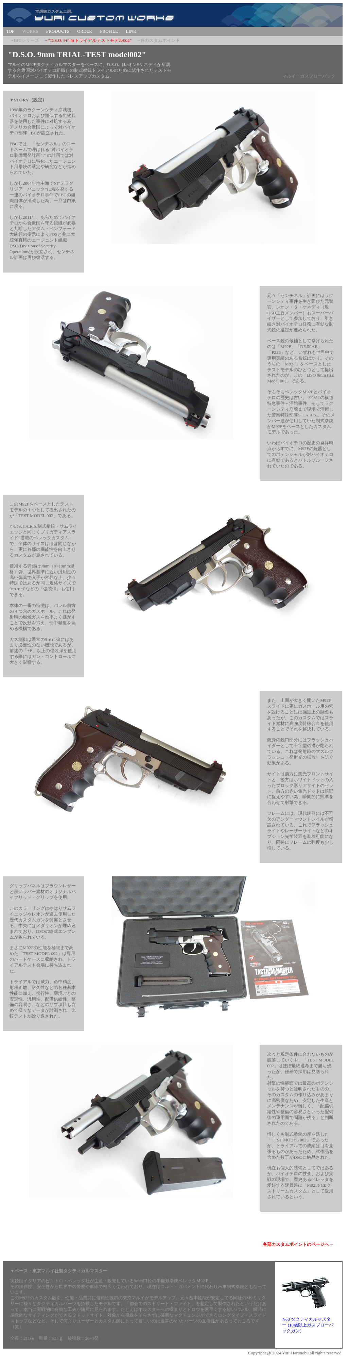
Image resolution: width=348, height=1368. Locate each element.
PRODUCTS (57, 31)
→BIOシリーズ (24, 40)
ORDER (84, 31)
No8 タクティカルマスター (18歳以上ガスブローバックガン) (307, 1325)
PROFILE (109, 31)
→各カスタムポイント (158, 40)
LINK (131, 31)
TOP (10, 31)
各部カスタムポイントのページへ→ (298, 1244)
